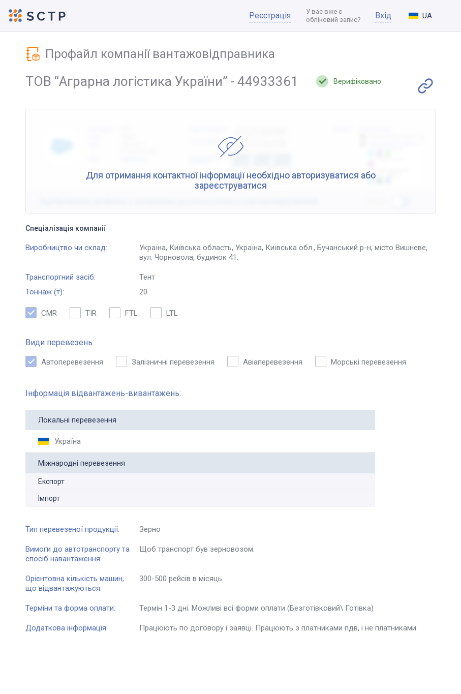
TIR (83, 312)
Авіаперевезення (264, 361)
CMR (41, 312)
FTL (123, 312)
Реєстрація (270, 15)
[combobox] (428, 15)
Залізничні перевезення (165, 361)
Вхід (383, 15)
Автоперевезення (64, 361)
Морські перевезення (360, 361)
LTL (164, 312)
